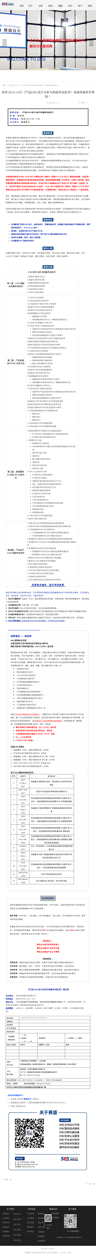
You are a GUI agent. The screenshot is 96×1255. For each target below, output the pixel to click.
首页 (4, 85)
